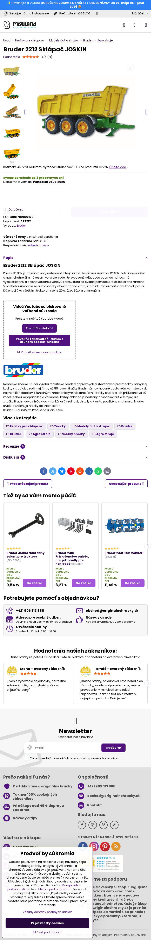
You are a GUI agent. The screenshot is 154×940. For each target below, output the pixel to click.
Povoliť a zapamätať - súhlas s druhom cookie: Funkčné (39, 340)
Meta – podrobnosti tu (54, 889)
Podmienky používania (130, 935)
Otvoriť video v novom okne (39, 352)
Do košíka (109, 195)
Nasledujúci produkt (126, 484)
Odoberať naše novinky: (75, 737)
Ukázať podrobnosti (47, 932)
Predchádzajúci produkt (27, 484)
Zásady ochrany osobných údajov (47, 912)
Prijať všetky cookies (47, 923)
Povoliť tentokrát (39, 328)
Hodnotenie (11, 57)
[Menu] (146, 25)
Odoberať (113, 748)
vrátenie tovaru (38, 245)
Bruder (21, 226)
